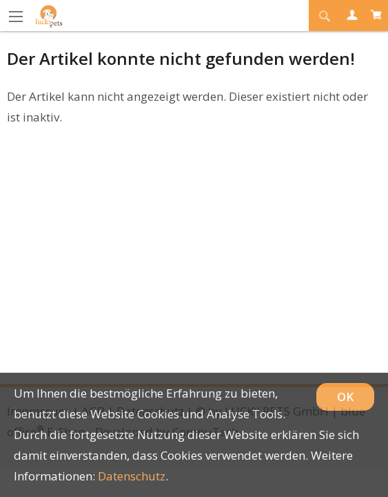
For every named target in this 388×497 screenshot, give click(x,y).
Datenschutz (131, 476)
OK (345, 397)
